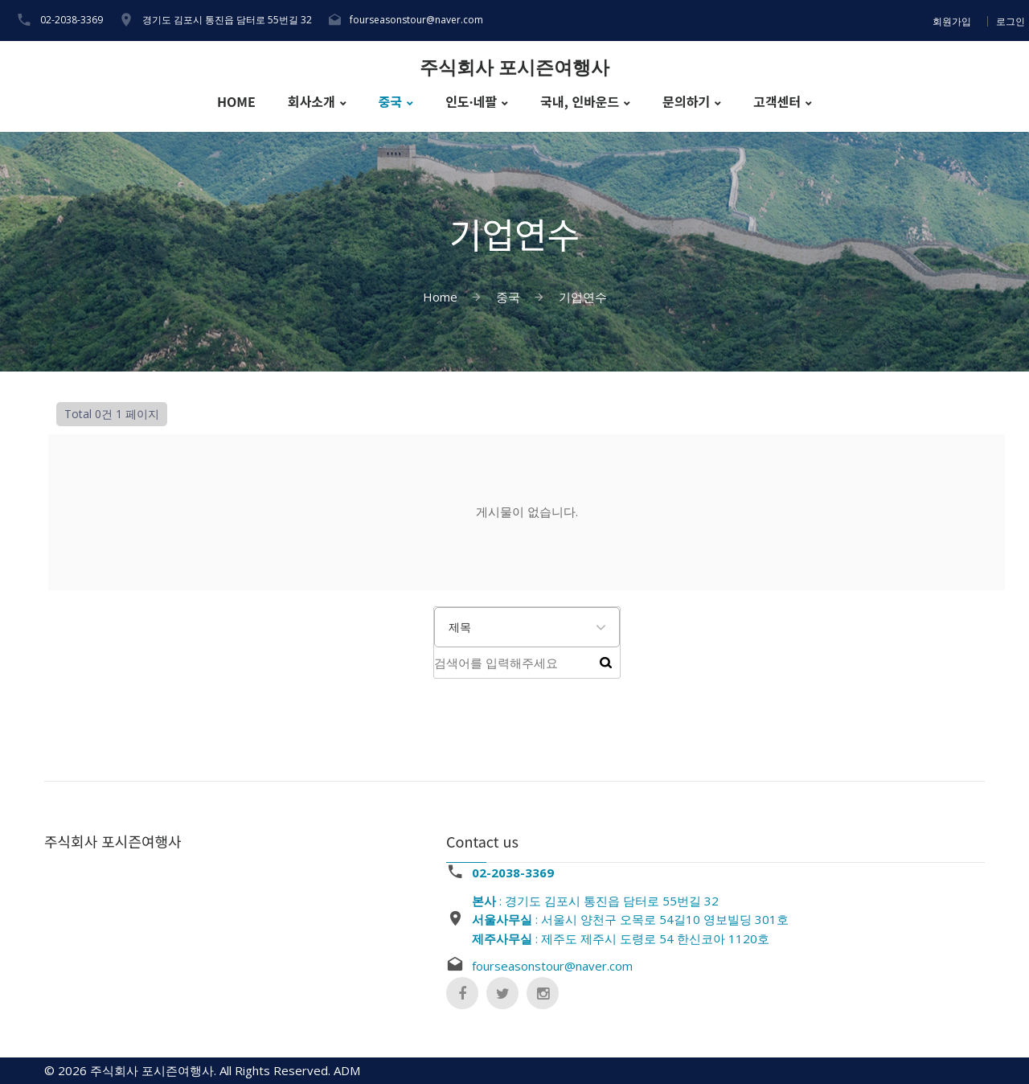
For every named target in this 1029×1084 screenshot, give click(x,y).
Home (440, 297)
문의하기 (686, 101)
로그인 (1010, 21)
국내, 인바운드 (579, 101)
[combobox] (527, 627)
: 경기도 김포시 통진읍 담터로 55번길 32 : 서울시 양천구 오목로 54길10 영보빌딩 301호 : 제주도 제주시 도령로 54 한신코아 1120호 (630, 919)
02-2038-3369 (71, 20)
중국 (390, 101)
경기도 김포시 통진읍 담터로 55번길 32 (227, 20)
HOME (236, 101)
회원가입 (952, 21)
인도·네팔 (471, 101)
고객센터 (777, 101)
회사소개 (311, 101)
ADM (347, 1070)
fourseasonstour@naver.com (416, 20)
